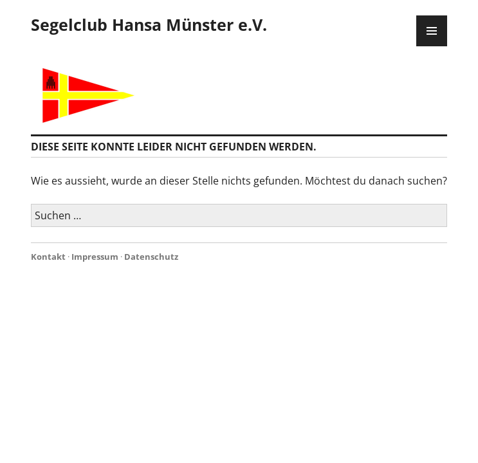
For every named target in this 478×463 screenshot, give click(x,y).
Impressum (94, 256)
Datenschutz (151, 256)
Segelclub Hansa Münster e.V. (149, 24)
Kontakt (48, 256)
